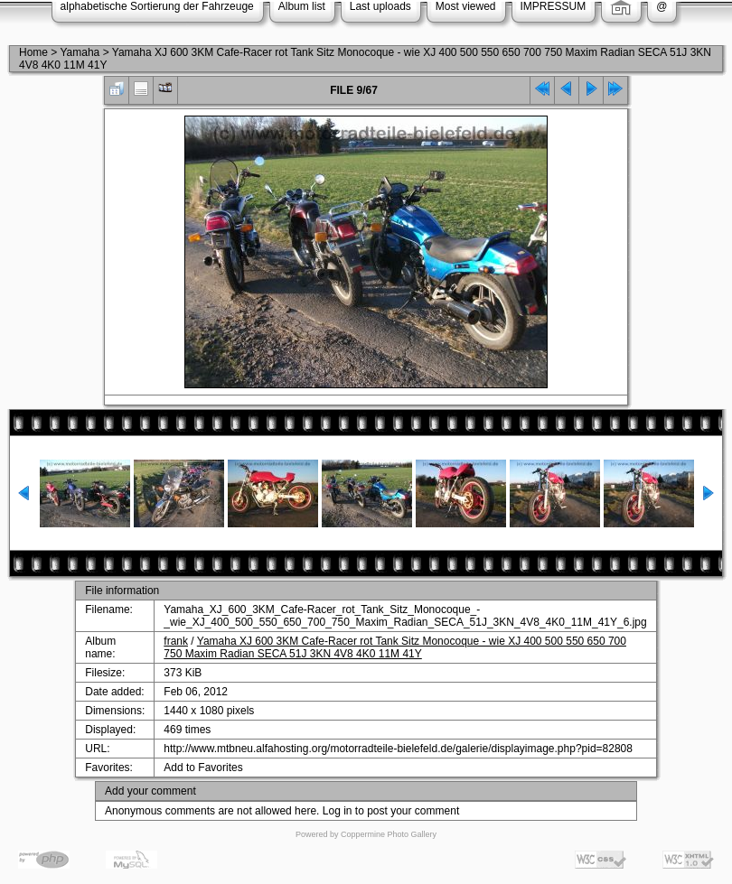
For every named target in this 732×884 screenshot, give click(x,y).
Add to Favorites (203, 767)
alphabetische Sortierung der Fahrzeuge (157, 6)
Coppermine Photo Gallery (388, 834)
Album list (301, 6)
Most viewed (466, 6)
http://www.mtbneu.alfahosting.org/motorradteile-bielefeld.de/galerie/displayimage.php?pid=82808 (398, 748)
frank (176, 641)
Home (33, 52)
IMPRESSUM (554, 6)
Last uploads (380, 6)
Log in (337, 811)
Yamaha (79, 52)
